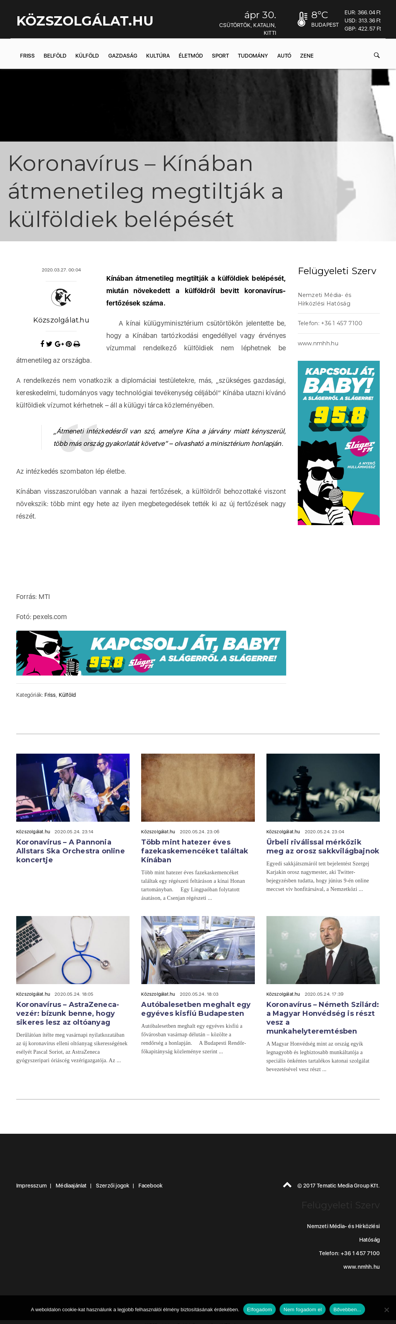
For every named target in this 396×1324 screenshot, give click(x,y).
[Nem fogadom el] (386, 1310)
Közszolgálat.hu (61, 320)
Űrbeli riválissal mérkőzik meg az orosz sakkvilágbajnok (323, 846)
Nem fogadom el (302, 1309)
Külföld (87, 56)
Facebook (150, 1185)
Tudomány (253, 56)
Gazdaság (122, 56)
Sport (220, 56)
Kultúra (158, 56)
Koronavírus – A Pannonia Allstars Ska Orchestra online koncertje (70, 851)
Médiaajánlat (71, 1185)
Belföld (55, 56)
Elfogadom (259, 1309)
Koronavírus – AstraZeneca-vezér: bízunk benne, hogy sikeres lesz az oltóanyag (67, 1013)
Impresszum (31, 1185)
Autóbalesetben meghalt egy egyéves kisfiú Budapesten (196, 1009)
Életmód (191, 56)
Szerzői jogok (113, 1185)
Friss (27, 56)
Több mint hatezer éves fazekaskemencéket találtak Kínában (194, 851)
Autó (284, 56)
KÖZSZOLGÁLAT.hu (85, 20)
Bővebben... (347, 1309)
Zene (307, 56)
